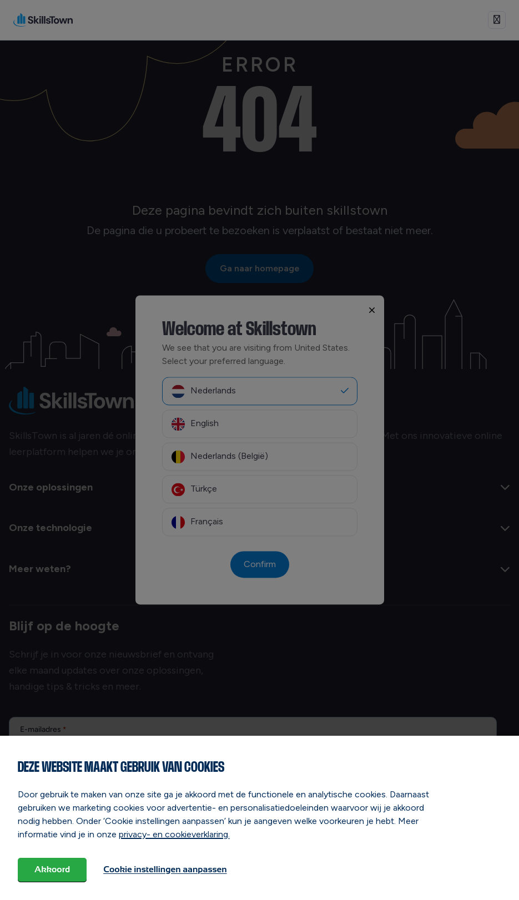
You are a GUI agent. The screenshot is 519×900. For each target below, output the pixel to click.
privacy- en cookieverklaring (173, 834)
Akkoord (52, 869)
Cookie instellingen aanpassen (164, 869)
